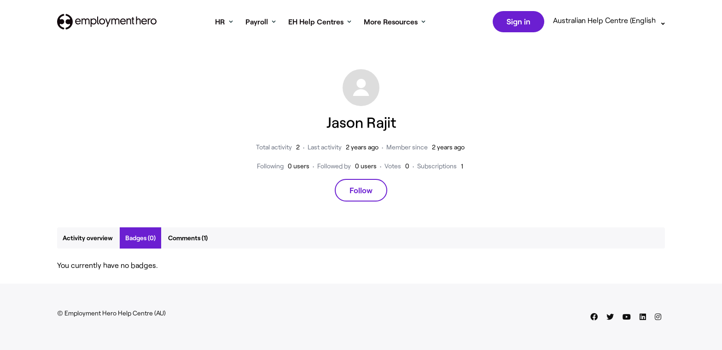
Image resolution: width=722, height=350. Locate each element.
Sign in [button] (518, 22)
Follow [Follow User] (361, 191)
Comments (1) (188, 239)
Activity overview (88, 239)
